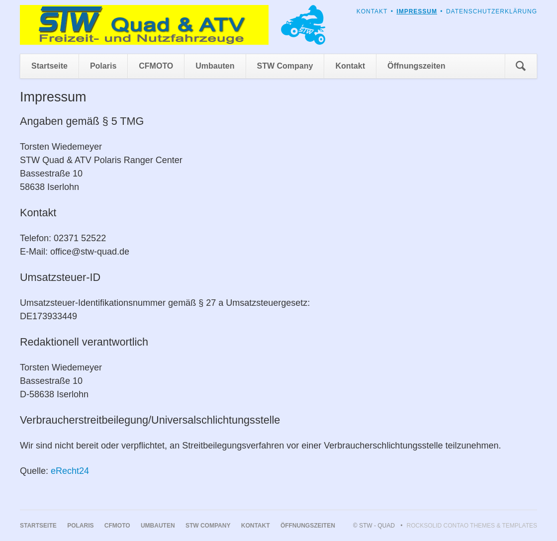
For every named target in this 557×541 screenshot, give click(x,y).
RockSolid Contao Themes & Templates (472, 525)
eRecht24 (70, 471)
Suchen (521, 66)
